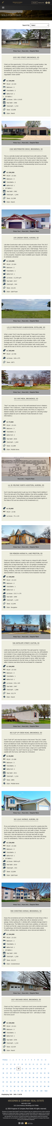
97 (29, 1091)
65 (7, 1082)
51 (3, 1077)
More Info (25, 51)
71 (29, 1082)
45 (29, 1073)
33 (30, 1068)
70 (26, 1082)
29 (14, 1068)
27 (7, 1068)
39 (7, 1073)
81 (18, 1086)
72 (33, 1082)
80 (14, 1086)
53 (10, 1077)
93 (14, 1091)
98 (33, 1091)
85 (33, 1086)
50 (48, 1073)
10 (38, 1060)
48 (41, 1073)
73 (37, 1082)
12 (45, 1060)
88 (44, 1086)
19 (26, 1064)
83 (26, 1086)
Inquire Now (34, 51)
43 (22, 1073)
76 (48, 1082)
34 (33, 1068)
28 (10, 1068)
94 (18, 1091)
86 (37, 1086)
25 (48, 1064)
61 (41, 1077)
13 (3, 1064)
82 (22, 1086)
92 (10, 1091)
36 (41, 1068)
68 (18, 1082)
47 (37, 1073)
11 (41, 1060)
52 (7, 1077)
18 (22, 1064)
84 (29, 1086)
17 (18, 1064)
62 (44, 1077)
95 (22, 1091)
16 (14, 1064)
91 (7, 1091)
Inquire (34, 2)
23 (41, 1064)
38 (3, 1073)
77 (3, 1086)
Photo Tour (16, 51)
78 (7, 1086)
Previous (5, 1060)
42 (18, 1073)
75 (44, 1082)
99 (37, 1091)
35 (37, 1068)
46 (33, 1073)
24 (44, 1064)
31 (22, 1068)
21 (33, 1064)
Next (46, 1091)
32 (26, 1068)
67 (14, 1082)
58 (29, 1077)
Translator (41, 2)
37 (45, 1068)
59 (33, 1077)
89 (48, 1086)
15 (10, 1064)
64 (3, 1082)
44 (26, 1073)
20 (29, 1064)
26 (3, 1068)
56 (22, 1077)
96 (26, 1091)
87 (41, 1086)
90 (3, 1091)
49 (44, 1073)
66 (10, 1082)
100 (41, 1091)
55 (18, 1077)
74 (41, 1082)
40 (10, 1073)
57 (26, 1077)
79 (10, 1086)
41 (14, 1073)
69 (22, 1082)
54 (14, 1077)
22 (37, 1064)
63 (48, 1077)
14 (7, 1064)
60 (37, 1077)
